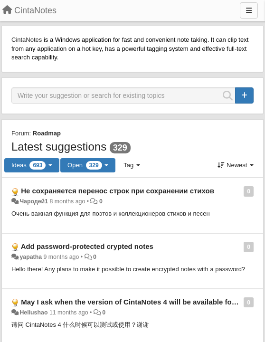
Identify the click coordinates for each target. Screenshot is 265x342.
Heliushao (33, 312)
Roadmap (47, 133)
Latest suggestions (58, 146)
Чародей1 (33, 201)
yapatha (30, 257)
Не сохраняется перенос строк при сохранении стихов (117, 191)
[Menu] (249, 10)
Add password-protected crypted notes (87, 246)
